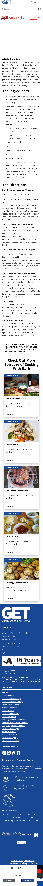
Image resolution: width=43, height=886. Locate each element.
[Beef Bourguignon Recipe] (21, 395)
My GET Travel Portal (10, 740)
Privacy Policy (17, 860)
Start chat (27, 880)
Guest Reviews (8, 695)
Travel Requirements (10, 713)
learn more (33, 19)
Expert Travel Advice (10, 704)
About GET (6, 692)
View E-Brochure (9, 731)
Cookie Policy (29, 860)
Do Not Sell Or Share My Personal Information (24, 864)
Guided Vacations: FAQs (11, 698)
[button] (40, 878)
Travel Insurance (9, 716)
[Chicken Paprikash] (21, 441)
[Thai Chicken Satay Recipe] (21, 487)
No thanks (9, 880)
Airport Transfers (9, 707)
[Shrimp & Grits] (21, 533)
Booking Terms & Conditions (14, 719)
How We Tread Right (10, 728)
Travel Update (8, 710)
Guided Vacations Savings (12, 701)
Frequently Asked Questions (13, 725)
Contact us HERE (9, 639)
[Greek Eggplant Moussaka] (21, 579)
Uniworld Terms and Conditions (15, 722)
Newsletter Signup (10, 737)
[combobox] (19, 9)
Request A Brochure (10, 734)
